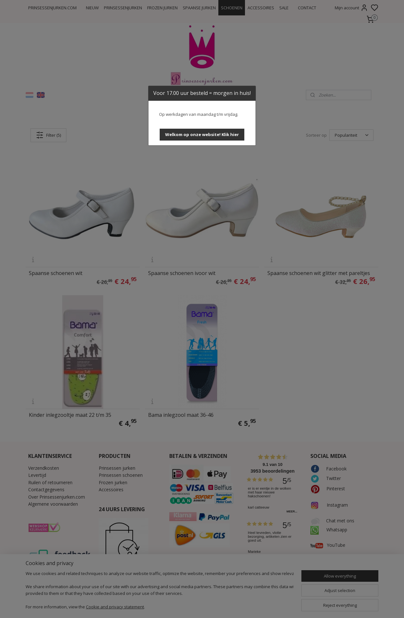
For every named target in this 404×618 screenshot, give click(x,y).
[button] (202, 135)
